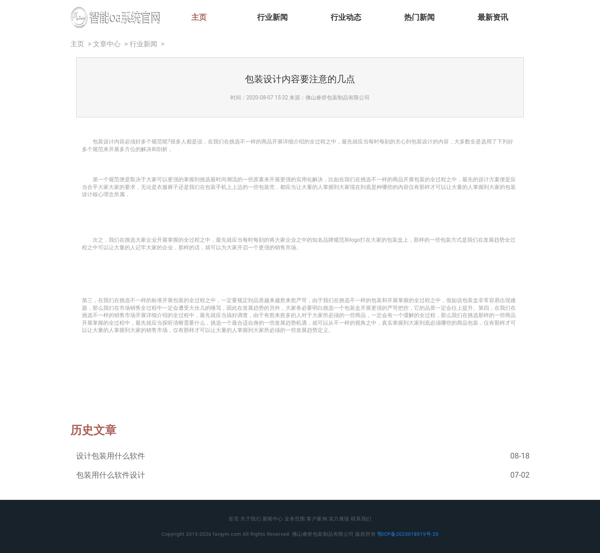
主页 (199, 17)
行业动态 (346, 17)
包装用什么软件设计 (110, 475)
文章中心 (107, 44)
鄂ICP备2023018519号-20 (408, 534)
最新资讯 (493, 17)
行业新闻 (272, 17)
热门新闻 (419, 17)
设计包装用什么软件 (110, 455)
